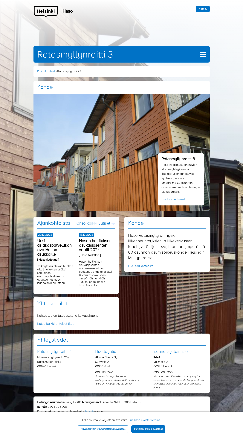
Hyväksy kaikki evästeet (148, 429)
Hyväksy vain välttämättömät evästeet (102, 429)
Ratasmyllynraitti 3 (75, 55)
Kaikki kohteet (46, 71)
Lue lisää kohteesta (174, 199)
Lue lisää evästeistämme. (145, 420)
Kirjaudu (203, 9)
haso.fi (89, 411)
